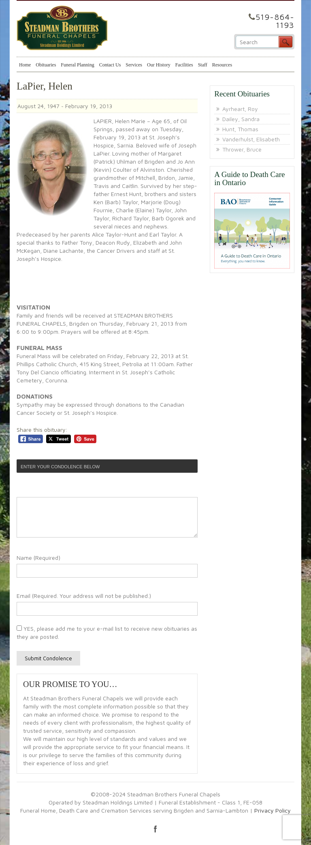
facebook (155, 829)
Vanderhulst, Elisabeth (251, 139)
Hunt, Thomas (240, 129)
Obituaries (46, 65)
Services (134, 65)
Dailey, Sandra (241, 118)
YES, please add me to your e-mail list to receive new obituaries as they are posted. (107, 632)
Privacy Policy (272, 810)
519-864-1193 (275, 21)
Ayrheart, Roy (240, 108)
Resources (222, 65)
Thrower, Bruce (242, 149)
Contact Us (110, 65)
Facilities (184, 65)
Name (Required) (38, 557)
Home (25, 65)
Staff (202, 65)
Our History (158, 65)
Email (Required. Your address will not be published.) (84, 595)
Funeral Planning (77, 65)
